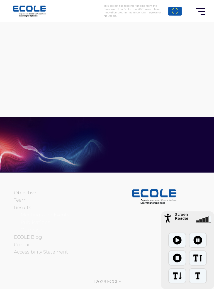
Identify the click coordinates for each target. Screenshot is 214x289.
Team (20, 200)
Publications (35, 222)
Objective (25, 192)
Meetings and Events (45, 215)
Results (22, 207)
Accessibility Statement (41, 252)
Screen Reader (181, 217)
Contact (23, 244)
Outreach (31, 230)
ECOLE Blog (28, 237)
